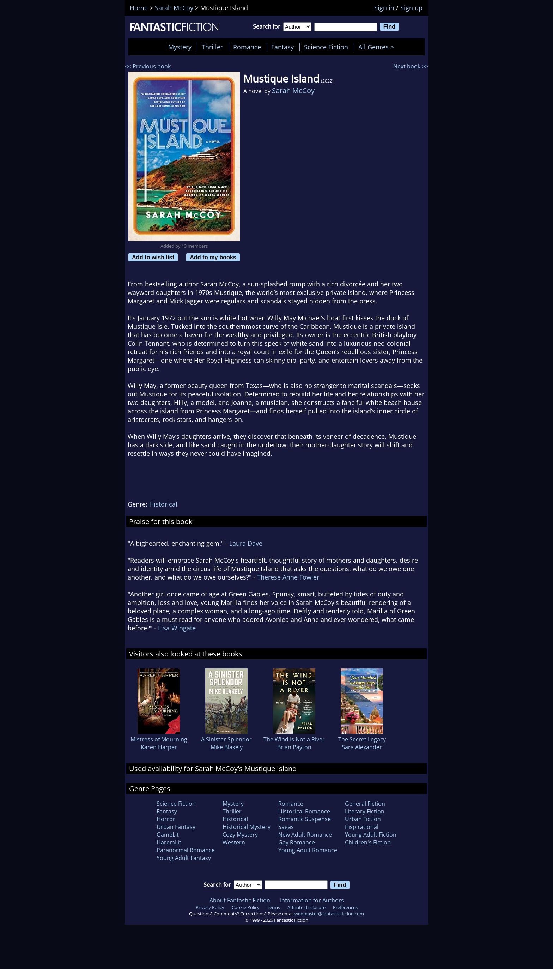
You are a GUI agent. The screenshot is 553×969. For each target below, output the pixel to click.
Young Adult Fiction (370, 834)
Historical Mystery (247, 827)
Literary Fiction (364, 811)
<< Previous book (148, 66)
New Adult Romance (305, 834)
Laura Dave (245, 543)
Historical (163, 504)
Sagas (286, 827)
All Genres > (377, 47)
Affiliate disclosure (306, 907)
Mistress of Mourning (158, 739)
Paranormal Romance (186, 850)
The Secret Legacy (362, 739)
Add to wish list (153, 257)
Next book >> (410, 66)
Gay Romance (296, 842)
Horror (166, 819)
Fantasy (282, 47)
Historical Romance (304, 811)
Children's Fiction (368, 842)
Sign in (384, 8)
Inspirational (361, 827)
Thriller (212, 47)
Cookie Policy (246, 907)
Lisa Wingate (177, 628)
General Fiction (365, 803)
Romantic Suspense (304, 819)
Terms (273, 907)
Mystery (180, 47)
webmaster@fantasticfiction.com (329, 913)
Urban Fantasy (176, 827)
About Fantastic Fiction (239, 900)
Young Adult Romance (307, 850)
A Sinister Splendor (226, 739)
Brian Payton (294, 747)
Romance (247, 47)
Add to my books (213, 257)
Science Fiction (326, 47)
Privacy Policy (210, 907)
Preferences (345, 907)
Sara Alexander (362, 747)
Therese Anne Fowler (288, 577)
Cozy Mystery (240, 834)
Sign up (411, 8)
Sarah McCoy (293, 90)
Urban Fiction (363, 819)
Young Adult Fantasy (184, 858)
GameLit (168, 834)
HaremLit (169, 842)
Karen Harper (159, 747)
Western (234, 842)
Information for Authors (312, 900)
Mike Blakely (227, 747)
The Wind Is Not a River (294, 739)
